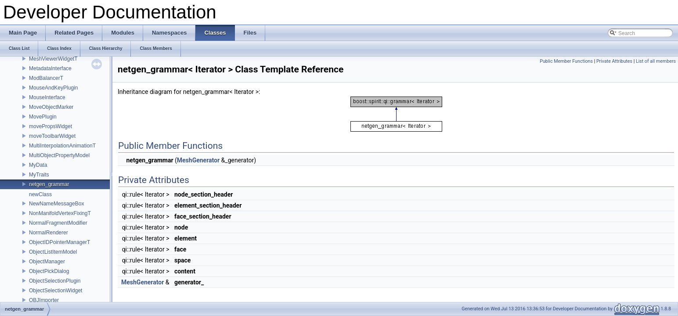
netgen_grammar (49, 184)
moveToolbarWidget (52, 136)
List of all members (656, 61)
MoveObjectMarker (51, 107)
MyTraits (39, 175)
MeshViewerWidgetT (53, 59)
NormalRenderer (48, 233)
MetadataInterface (50, 68)
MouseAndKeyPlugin (53, 88)
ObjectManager (47, 262)
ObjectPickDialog (49, 271)
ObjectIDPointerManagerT (59, 242)
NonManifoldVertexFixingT (60, 213)
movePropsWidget (50, 126)
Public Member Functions (566, 61)
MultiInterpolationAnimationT (62, 146)
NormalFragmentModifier (58, 223)
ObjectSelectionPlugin (54, 281)
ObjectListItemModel (53, 252)
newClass (40, 194)
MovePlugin (43, 117)
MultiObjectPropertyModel (59, 155)
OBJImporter (44, 300)
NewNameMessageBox (56, 204)
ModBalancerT (46, 78)
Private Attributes (614, 61)
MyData (38, 165)
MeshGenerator (198, 160)
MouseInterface (47, 97)
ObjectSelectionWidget (55, 290)
